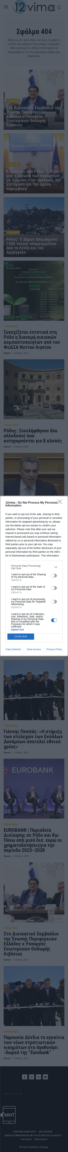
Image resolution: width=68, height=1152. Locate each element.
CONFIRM (21, 636)
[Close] (60, 502)
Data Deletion (13, 649)
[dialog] (34, 576)
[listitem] (34, 567)
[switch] (54, 575)
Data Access (34, 649)
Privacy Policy (54, 649)
